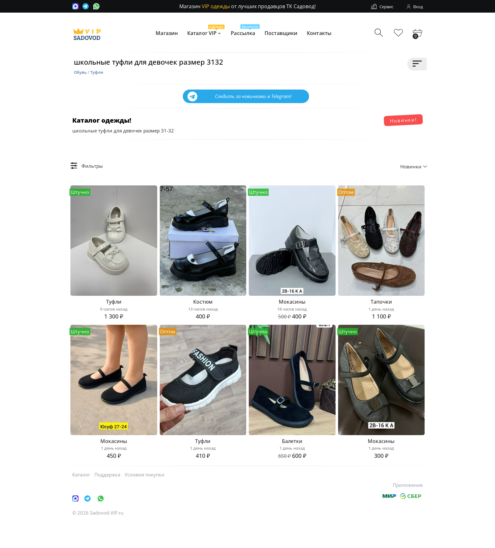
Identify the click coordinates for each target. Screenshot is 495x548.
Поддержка (107, 500)
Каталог (81, 500)
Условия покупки (144, 500)
